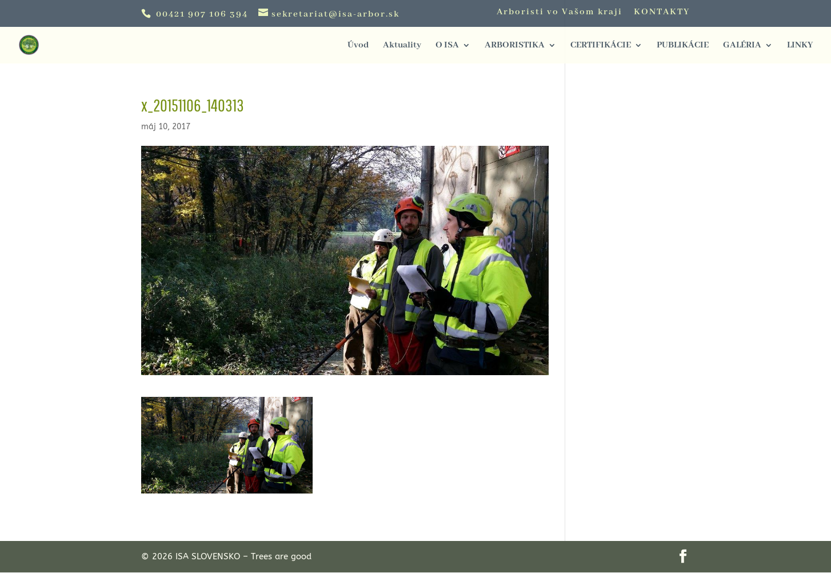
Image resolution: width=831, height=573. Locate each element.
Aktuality (402, 46)
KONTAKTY (662, 12)
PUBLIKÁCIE (683, 46)
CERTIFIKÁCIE (600, 46)
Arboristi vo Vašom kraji (559, 12)
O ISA (447, 46)
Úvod (358, 46)
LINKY (800, 46)
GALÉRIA (742, 46)
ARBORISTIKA (515, 46)
